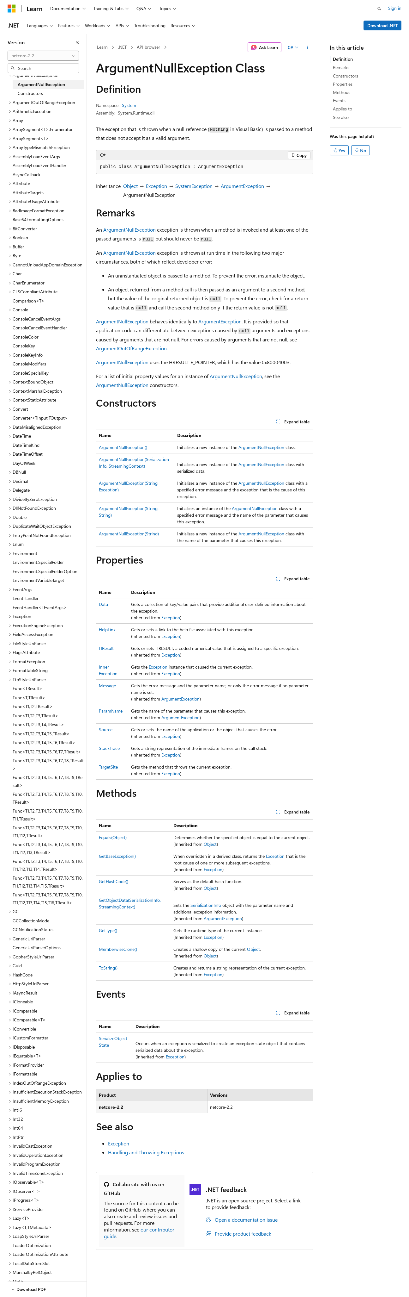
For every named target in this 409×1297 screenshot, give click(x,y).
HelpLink (107, 630)
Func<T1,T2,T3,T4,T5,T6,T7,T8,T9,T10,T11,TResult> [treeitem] (48, 815)
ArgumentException (242, 186)
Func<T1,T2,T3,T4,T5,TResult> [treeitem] (41, 734)
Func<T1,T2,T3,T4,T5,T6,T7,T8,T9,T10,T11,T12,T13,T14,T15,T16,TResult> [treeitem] (48, 899)
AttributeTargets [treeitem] (28, 193)
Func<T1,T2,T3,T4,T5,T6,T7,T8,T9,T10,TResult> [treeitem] (48, 798)
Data (103, 604)
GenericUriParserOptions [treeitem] (37, 948)
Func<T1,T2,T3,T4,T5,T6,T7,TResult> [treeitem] (47, 752)
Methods (341, 92)
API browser (148, 47)
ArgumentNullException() (123, 447)
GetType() (108, 930)
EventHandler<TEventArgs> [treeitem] (40, 607)
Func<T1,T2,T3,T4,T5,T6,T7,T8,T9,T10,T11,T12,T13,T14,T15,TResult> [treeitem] (48, 882)
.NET (122, 47)
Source (105, 729)
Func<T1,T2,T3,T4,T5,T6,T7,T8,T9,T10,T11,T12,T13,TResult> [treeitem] (48, 848)
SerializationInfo (205, 905)
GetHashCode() (113, 881)
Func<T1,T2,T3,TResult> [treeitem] (35, 716)
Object (130, 186)
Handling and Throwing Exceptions (146, 1152)
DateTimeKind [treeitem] (26, 445)
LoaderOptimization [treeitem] (32, 1245)
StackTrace (109, 748)
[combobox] (43, 56)
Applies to (342, 109)
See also (341, 117)
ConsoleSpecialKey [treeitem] (31, 373)
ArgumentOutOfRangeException (131, 348)
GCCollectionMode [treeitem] (31, 921)
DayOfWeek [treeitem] (24, 463)
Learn (102, 47)
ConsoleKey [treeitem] (24, 346)
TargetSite (108, 767)
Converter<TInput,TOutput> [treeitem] (40, 418)
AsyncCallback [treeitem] (26, 174)
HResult (106, 648)
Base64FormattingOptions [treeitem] (38, 219)
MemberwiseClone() (118, 949)
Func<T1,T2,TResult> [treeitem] (33, 706)
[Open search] (379, 8)
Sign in (394, 8)
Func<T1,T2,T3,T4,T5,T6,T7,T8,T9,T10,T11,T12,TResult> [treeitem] (48, 832)
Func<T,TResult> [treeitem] (29, 698)
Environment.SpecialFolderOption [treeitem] (45, 571)
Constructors (345, 76)
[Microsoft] (12, 8)
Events (339, 100)
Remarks (341, 67)
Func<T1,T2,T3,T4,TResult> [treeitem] (38, 724)
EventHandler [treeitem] (26, 598)
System (129, 105)
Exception (156, 186)
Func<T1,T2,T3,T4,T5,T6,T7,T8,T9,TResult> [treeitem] (47, 781)
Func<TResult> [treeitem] (27, 688)
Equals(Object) (113, 837)
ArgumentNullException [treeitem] (41, 84)
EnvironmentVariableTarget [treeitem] (38, 580)
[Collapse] (77, 42)
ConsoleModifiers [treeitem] (29, 364)
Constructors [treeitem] (30, 93)
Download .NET (382, 25)
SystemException (194, 186)
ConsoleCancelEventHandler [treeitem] (40, 328)
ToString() (108, 968)
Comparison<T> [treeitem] (29, 301)
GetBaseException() (117, 856)
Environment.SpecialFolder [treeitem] (38, 562)
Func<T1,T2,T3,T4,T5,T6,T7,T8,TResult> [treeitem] (48, 764)
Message (107, 686)
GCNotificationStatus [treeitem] (33, 929)
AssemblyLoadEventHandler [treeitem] (39, 165)
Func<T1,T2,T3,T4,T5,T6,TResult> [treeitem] (44, 742)
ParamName (111, 711)
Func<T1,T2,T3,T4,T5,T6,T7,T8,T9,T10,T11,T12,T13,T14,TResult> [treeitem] (48, 865)
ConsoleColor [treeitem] (26, 337)
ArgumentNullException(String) (129, 534)
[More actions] (307, 47)
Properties (342, 84)
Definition (343, 59)
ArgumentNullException (129, 229)
